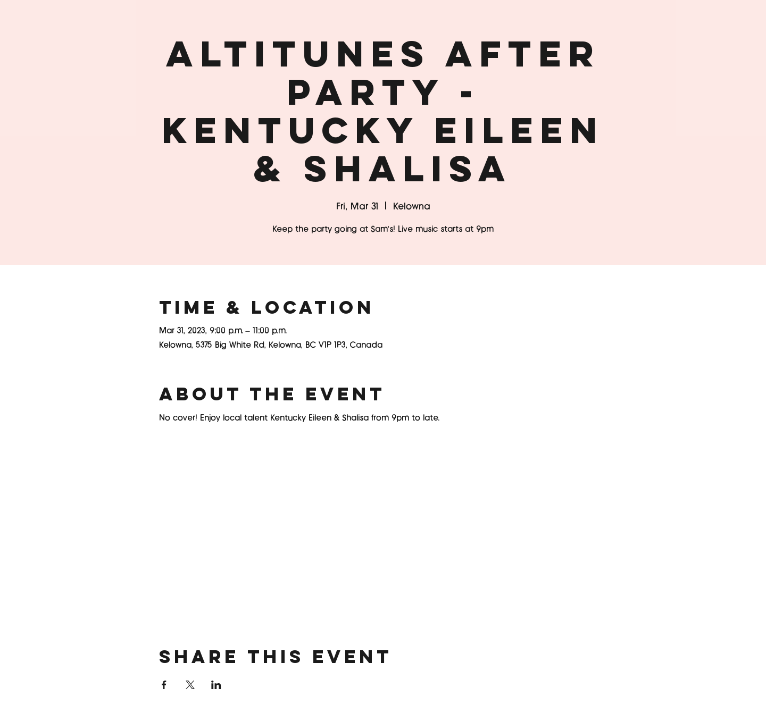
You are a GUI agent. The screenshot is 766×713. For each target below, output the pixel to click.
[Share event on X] (190, 685)
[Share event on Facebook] (164, 685)
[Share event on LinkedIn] (216, 685)
